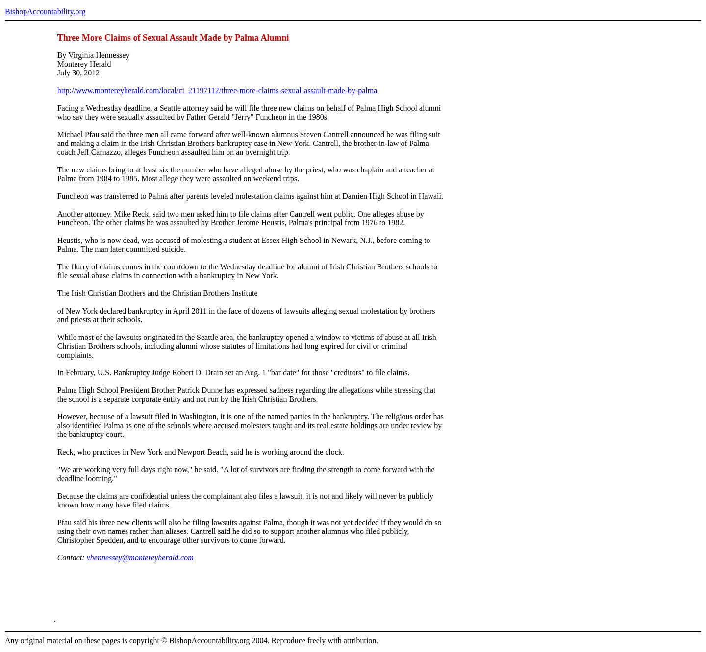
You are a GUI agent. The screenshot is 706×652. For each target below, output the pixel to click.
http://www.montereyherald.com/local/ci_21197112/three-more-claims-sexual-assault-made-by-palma (217, 90)
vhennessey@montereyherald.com (140, 558)
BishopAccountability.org (45, 11)
